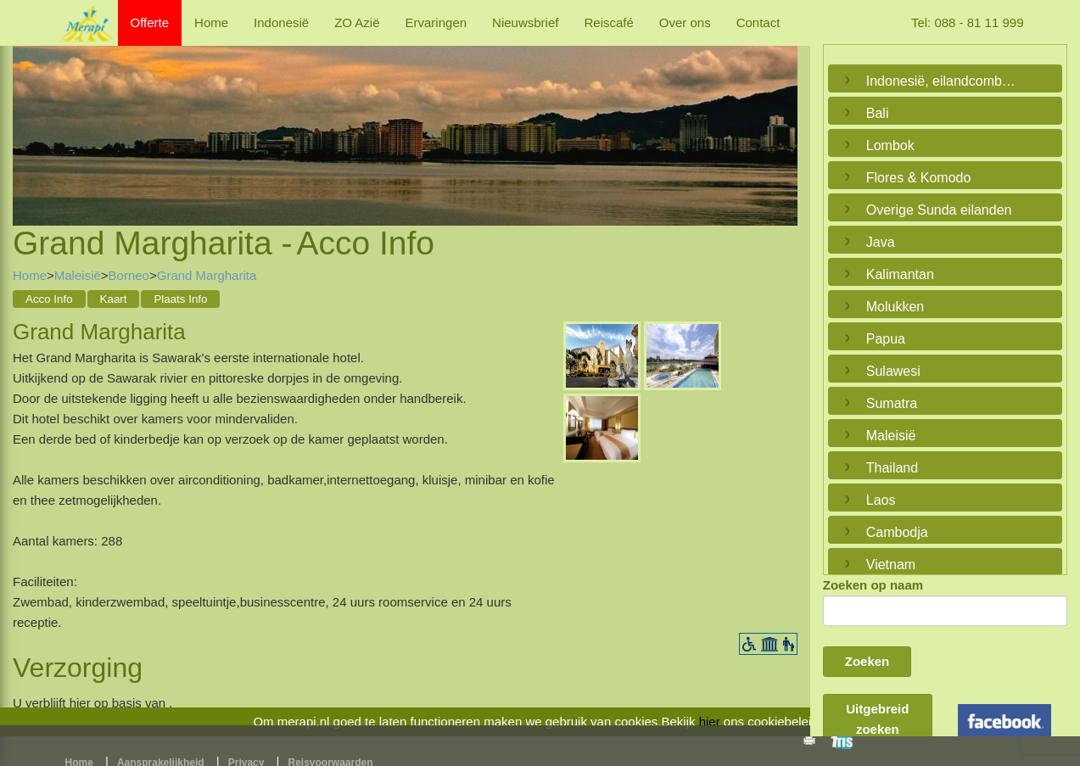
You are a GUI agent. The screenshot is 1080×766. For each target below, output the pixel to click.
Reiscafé (608, 22)
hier (709, 721)
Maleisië (77, 275)
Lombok (890, 145)
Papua (885, 339)
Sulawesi (893, 371)
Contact (758, 22)
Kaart (113, 299)
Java (880, 242)
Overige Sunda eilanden (939, 210)
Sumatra (891, 403)
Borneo (129, 275)
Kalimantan (900, 274)
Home (211, 22)
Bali (877, 113)
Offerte (150, 22)
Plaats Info (180, 299)
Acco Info (49, 299)
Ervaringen (436, 22)
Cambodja (897, 532)
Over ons (685, 22)
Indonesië (281, 22)
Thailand (892, 468)
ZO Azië (356, 22)
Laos (881, 500)
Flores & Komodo (918, 178)
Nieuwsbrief (525, 22)
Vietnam (890, 564)
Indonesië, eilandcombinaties (941, 81)
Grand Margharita (207, 275)
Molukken (895, 306)
